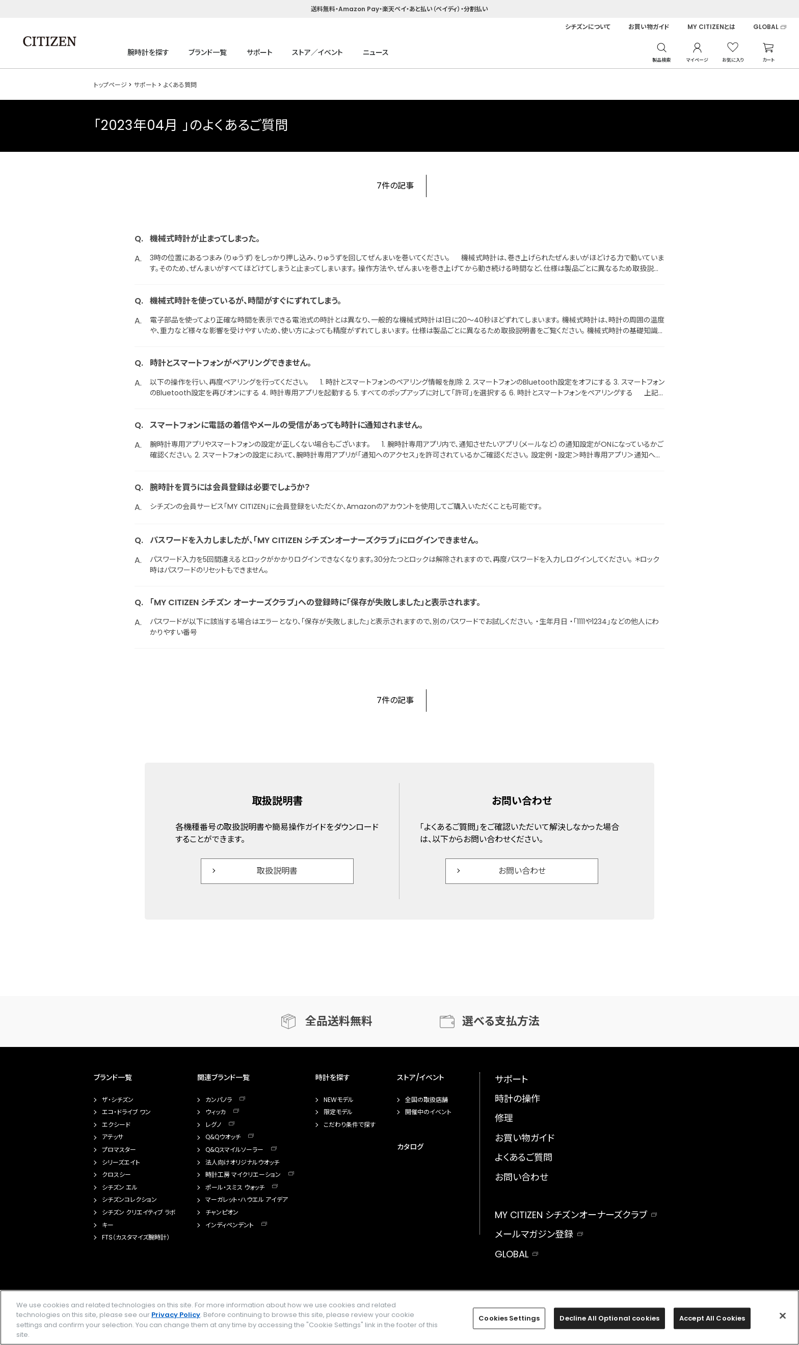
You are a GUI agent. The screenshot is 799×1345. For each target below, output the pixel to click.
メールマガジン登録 (534, 1234)
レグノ (213, 1125)
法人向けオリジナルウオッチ (242, 1163)
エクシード (116, 1125)
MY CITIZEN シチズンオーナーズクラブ (571, 1215)
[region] (399, 1317)
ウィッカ (215, 1112)
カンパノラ (218, 1100)
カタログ (410, 1146)
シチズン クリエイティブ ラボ (139, 1212)
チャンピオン (221, 1212)
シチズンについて (587, 27)
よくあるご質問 (523, 1157)
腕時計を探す (148, 52)
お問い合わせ (522, 871)
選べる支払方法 (501, 1021)
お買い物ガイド (649, 27)
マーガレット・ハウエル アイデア (246, 1200)
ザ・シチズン (118, 1100)
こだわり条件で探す (350, 1125)
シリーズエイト (121, 1163)
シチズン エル (120, 1187)
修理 (504, 1118)
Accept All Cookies (712, 1318)
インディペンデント (229, 1225)
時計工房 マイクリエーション (243, 1175)
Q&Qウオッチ (223, 1137)
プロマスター (119, 1150)
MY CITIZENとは (711, 27)
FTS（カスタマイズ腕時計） (136, 1237)
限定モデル (338, 1112)
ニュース (376, 52)
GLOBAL (766, 27)
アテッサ (112, 1137)
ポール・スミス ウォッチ (234, 1187)
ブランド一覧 (208, 52)
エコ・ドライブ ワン (126, 1112)
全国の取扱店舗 (426, 1100)
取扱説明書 (277, 871)
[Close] (782, 1315)
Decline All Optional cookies (609, 1318)
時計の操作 (517, 1099)
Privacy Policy (175, 1315)
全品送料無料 (338, 1021)
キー (108, 1225)
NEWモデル (339, 1100)
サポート (260, 52)
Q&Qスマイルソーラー (234, 1150)
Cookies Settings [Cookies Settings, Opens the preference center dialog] (509, 1318)
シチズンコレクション (129, 1200)
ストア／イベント (317, 52)
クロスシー (116, 1175)
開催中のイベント (428, 1112)
